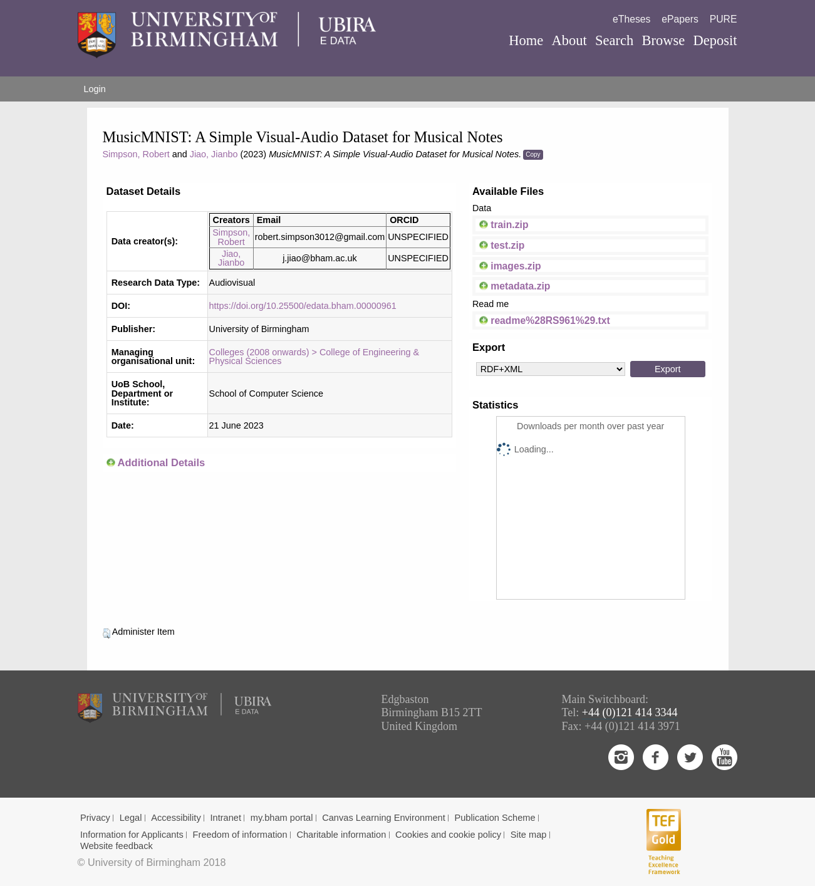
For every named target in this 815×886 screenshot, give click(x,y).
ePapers (680, 19)
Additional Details (161, 463)
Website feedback (116, 846)
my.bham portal (282, 818)
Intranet (225, 818)
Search (614, 40)
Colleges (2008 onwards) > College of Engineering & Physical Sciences (314, 356)
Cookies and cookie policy (448, 835)
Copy (533, 154)
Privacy (95, 818)
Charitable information (341, 835)
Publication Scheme (494, 818)
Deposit (715, 40)
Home (526, 40)
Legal (131, 818)
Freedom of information (240, 835)
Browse (663, 40)
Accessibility (176, 818)
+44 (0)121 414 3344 (630, 712)
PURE (723, 19)
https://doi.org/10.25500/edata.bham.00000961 (303, 306)
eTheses (631, 19)
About (568, 40)
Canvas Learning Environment (383, 818)
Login (95, 89)
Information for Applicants (132, 835)
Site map (529, 835)
